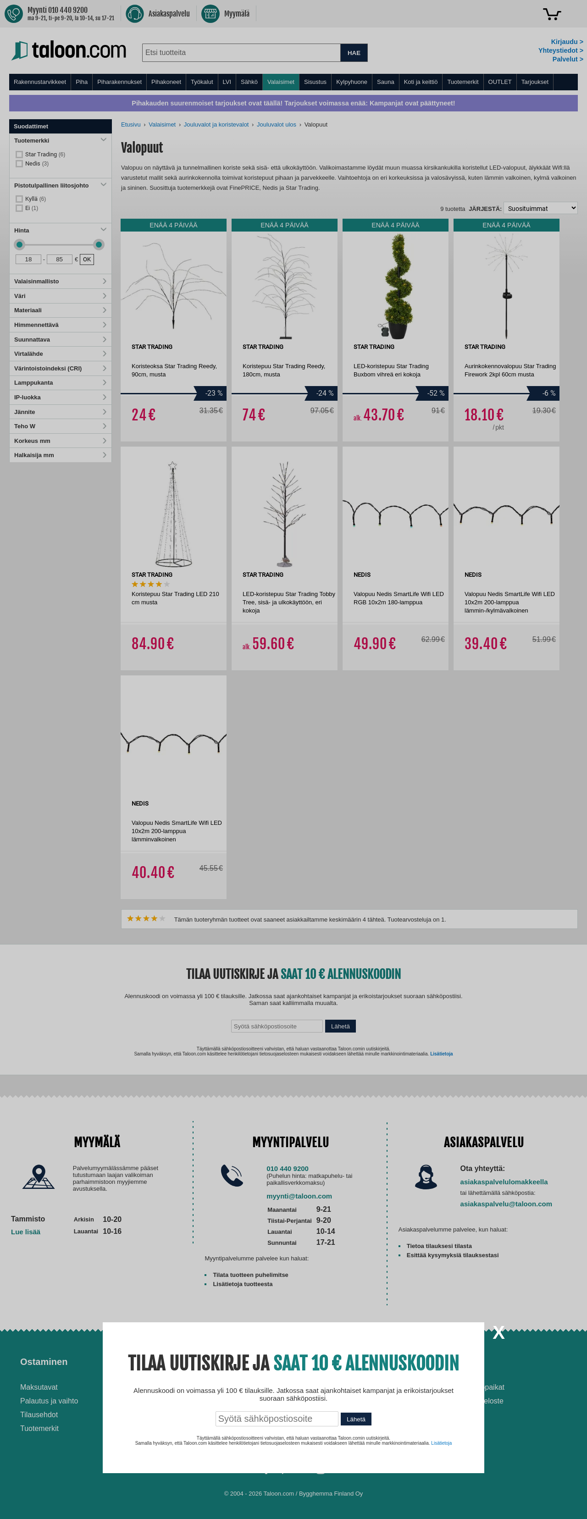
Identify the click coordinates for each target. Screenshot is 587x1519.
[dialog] (293, 759)
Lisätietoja (441, 1443)
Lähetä (356, 1419)
